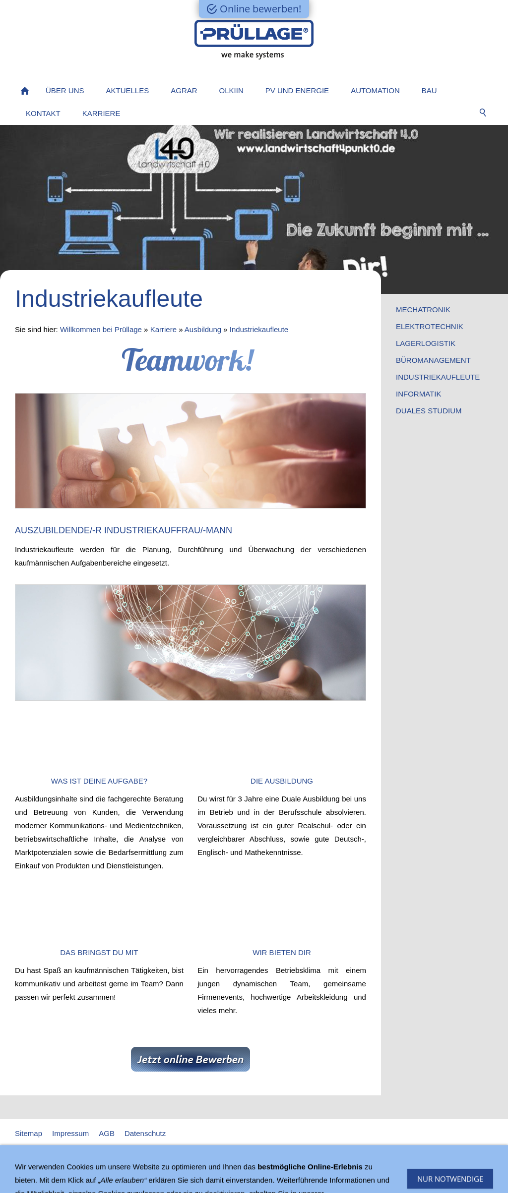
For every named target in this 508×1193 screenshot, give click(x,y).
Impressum (70, 1133)
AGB (107, 1133)
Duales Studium (429, 410)
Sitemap (28, 1133)
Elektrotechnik (429, 326)
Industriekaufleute (259, 329)
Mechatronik (423, 309)
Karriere (163, 329)
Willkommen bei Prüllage (101, 329)
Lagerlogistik (425, 343)
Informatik (418, 394)
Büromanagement (433, 360)
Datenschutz (145, 1133)
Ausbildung (203, 329)
